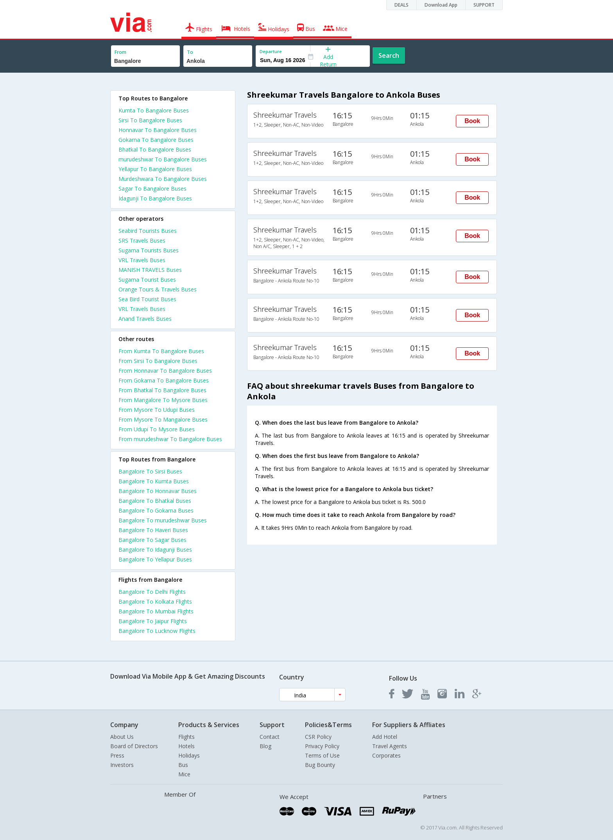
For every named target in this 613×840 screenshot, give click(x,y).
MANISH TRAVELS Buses (150, 269)
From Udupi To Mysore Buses (156, 429)
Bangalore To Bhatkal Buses (154, 500)
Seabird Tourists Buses (147, 230)
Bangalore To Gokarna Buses (156, 510)
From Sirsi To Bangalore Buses (157, 361)
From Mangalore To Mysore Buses (163, 400)
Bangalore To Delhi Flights (152, 591)
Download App (441, 5)
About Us (122, 736)
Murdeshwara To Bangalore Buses (162, 178)
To (190, 52)
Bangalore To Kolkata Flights (155, 601)
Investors (122, 765)
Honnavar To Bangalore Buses (157, 130)
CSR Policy (318, 736)
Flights (186, 736)
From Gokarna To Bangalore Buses (163, 380)
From (120, 52)
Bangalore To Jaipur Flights (152, 621)
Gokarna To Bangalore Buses (156, 139)
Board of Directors (134, 746)
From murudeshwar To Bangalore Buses (170, 439)
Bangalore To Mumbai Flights (156, 611)
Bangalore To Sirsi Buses (150, 471)
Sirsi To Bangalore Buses (150, 120)
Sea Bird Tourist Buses (147, 299)
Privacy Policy (322, 746)
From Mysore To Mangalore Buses (163, 419)
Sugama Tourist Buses (147, 279)
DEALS (401, 5)
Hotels (186, 746)
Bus (183, 765)
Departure (271, 51)
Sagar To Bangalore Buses (152, 188)
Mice (184, 774)
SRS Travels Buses (141, 240)
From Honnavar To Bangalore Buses (165, 370)
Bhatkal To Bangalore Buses (154, 149)
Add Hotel (384, 736)
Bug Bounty (320, 765)
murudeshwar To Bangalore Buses (162, 159)
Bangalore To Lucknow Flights (156, 630)
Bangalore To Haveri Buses (153, 530)
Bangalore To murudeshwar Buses (162, 520)
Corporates (386, 755)
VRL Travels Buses (141, 260)
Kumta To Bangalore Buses (153, 110)
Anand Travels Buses (145, 318)
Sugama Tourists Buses (148, 250)
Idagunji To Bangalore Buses (155, 198)
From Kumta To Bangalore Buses (161, 351)
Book (472, 121)
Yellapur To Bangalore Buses (155, 169)
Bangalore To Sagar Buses (152, 539)
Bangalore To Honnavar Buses (157, 491)
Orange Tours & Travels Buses (157, 289)
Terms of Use (322, 755)
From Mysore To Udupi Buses (156, 409)
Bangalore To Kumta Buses (153, 481)
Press (117, 755)
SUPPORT (484, 5)
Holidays (189, 755)
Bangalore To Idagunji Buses (155, 549)
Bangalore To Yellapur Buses (155, 559)
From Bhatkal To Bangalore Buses (162, 390)
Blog (265, 746)
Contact (270, 736)
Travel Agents (389, 746)
